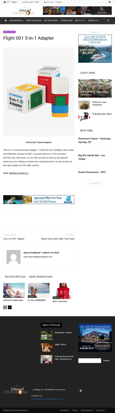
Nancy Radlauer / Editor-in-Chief (41, 252)
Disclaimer (64, 410)
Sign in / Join (48, 2)
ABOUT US (80, 21)
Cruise (6, 296)
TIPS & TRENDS (9, 32)
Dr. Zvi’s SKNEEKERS (36, 300)
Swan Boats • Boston (63, 333)
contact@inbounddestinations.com (47, 398)
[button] (108, 20)
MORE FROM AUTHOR (40, 276)
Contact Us (100, 410)
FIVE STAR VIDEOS (51, 21)
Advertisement (87, 410)
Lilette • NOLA (60, 345)
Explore (31, 296)
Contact (59, 2)
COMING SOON (66, 21)
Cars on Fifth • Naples (13, 238)
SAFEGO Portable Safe (13, 300)
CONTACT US (93, 21)
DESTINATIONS (17, 21)
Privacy (75, 410)
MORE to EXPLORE (33, 21)
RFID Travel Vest (60, 301)
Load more (95, 183)
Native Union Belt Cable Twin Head (57, 238)
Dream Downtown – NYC (92, 172)
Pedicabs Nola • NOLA (102, 114)
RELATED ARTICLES (15, 276)
